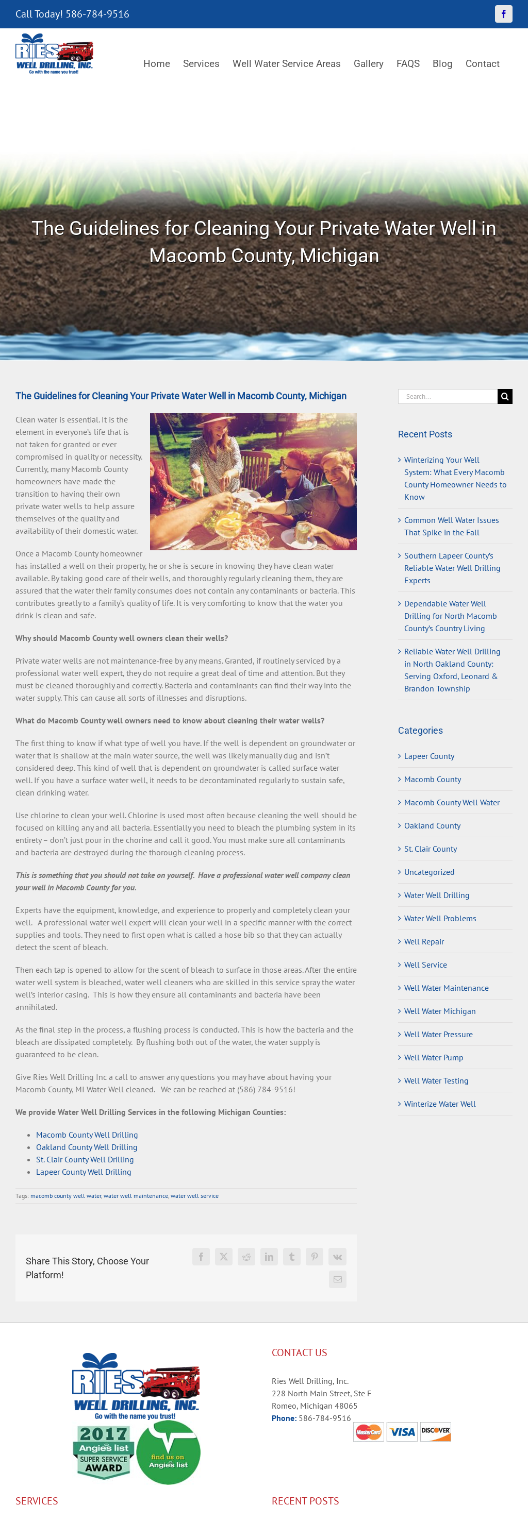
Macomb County (432, 779)
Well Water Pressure (438, 1034)
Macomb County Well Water (452, 802)
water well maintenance (136, 1195)
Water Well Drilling (437, 895)
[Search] (505, 396)
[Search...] (448, 396)
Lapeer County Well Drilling (83, 1171)
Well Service (425, 964)
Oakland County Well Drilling (87, 1147)
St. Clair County (430, 848)
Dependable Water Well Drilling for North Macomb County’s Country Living (450, 615)
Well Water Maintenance (446, 988)
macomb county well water (65, 1195)
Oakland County (432, 825)
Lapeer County (429, 756)
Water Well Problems (440, 918)
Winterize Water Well (440, 1103)
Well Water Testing (436, 1080)
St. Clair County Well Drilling (85, 1159)
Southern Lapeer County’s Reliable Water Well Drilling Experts (452, 567)
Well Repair (424, 941)
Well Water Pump (434, 1057)
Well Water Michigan (440, 1011)
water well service (195, 1195)
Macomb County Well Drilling (87, 1134)
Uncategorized (429, 872)
